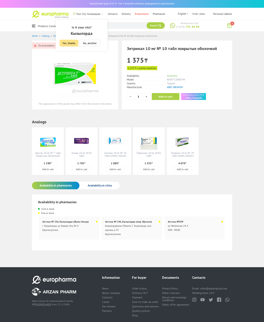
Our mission (109, 306)
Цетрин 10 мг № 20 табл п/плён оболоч (115, 154)
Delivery (126, 14)
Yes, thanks (69, 43)
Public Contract (171, 293)
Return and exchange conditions (174, 299)
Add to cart (166, 96)
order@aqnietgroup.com (213, 288)
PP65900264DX (42, 304)
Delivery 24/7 (140, 293)
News (105, 288)
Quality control (141, 311)
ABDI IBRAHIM (175, 87)
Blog (135, 315)
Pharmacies (159, 14)
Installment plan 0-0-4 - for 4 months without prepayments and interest (132, 3)
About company (111, 293)
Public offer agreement (175, 304)
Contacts (113, 14)
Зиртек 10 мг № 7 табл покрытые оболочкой (48, 154)
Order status (198, 13)
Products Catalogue (46, 26)
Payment (137, 297)
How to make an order (145, 302)
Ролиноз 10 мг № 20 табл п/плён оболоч (182, 154)
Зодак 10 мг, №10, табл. (81, 154)
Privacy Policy (170, 288)
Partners (107, 311)
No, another (90, 43)
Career (105, 302)
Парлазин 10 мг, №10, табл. (149, 154)
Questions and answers (145, 306)
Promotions (142, 14)
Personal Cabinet (222, 14)
